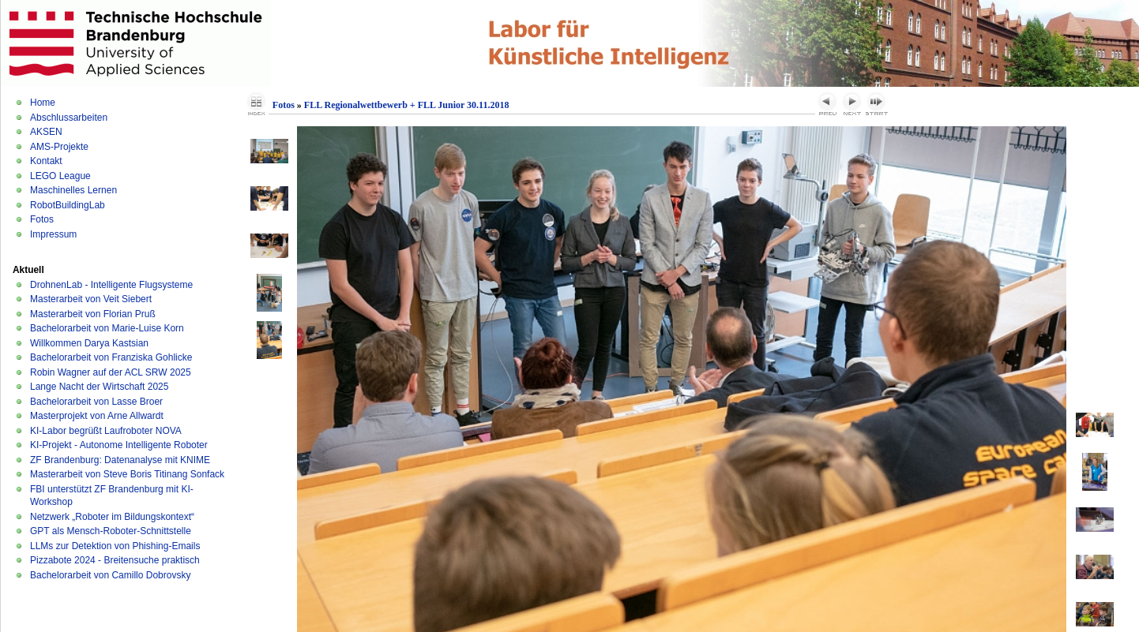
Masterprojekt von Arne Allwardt (97, 415)
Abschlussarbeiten (68, 117)
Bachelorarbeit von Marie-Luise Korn (107, 328)
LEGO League (60, 175)
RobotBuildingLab (67, 205)
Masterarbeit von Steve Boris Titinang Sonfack (127, 474)
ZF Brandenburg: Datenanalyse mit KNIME (120, 460)
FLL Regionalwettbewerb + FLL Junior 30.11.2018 (406, 104)
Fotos (42, 219)
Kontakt (46, 160)
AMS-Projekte (59, 146)
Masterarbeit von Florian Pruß (93, 314)
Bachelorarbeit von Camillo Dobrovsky (110, 575)
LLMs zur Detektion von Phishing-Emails (115, 546)
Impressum (53, 234)
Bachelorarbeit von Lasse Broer (96, 401)
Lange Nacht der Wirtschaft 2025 (99, 386)
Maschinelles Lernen (73, 190)
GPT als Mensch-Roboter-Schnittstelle (110, 531)
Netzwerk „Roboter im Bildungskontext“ (112, 516)
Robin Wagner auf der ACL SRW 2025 (110, 372)
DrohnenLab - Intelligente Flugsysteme (111, 284)
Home (42, 102)
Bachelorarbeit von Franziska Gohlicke (111, 357)
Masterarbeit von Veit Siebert (91, 299)
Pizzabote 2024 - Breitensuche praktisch (115, 560)
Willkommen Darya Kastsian (89, 343)
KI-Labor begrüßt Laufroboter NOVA (106, 430)
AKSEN (46, 131)
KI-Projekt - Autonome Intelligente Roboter (119, 445)
